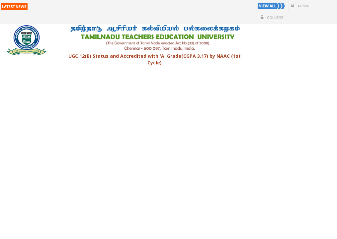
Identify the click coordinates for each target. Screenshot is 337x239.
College (272, 17)
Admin (300, 5)
